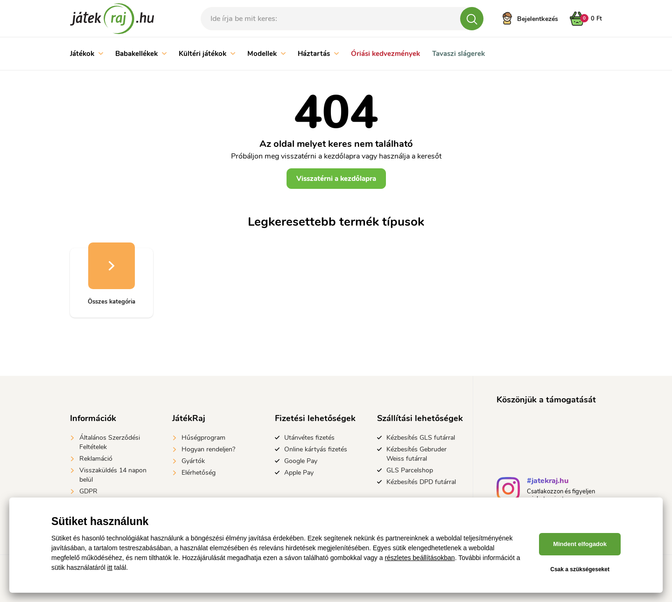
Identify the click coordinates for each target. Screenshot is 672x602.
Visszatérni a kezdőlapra (336, 178)
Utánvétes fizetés (309, 437)
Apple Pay (299, 472)
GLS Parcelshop (409, 470)
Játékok (86, 53)
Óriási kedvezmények (385, 53)
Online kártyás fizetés (315, 449)
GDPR (88, 491)
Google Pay (300, 461)
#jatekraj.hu (547, 482)
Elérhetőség (199, 472)
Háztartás (318, 53)
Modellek (266, 53)
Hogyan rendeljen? (208, 449)
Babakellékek (141, 53)
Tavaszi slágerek (458, 53)
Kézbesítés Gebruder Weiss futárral (416, 454)
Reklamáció (95, 458)
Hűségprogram (203, 437)
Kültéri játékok (207, 53)
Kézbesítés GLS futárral (420, 437)
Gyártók (193, 461)
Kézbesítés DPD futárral (421, 481)
